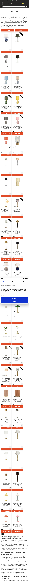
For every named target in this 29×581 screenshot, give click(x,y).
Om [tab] (24, 281)
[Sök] (25, 7)
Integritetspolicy (3, 558)
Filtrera (8, 30)
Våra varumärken (3, 561)
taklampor (20, 397)
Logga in (2, 570)
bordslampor (8, 402)
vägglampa (7, 408)
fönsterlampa (5, 409)
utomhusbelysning (18, 424)
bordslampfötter (18, 401)
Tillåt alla (14, 298)
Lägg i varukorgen (4, 50)
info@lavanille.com (6, 551)
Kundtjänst (2, 565)
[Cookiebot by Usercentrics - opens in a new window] (23, 279)
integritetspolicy (19, 533)
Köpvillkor (2, 566)
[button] (3, 3)
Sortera (21, 30)
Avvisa (14, 301)
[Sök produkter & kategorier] (14, 7)
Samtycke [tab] (5, 281)
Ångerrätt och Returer (4, 557)
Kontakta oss (3, 559)
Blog (1, 560)
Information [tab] (14, 281)
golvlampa (24, 404)
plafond (18, 396)
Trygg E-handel (3, 556)
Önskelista (2, 571)
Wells (9, 309)
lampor (23, 468)
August (9, 311)
